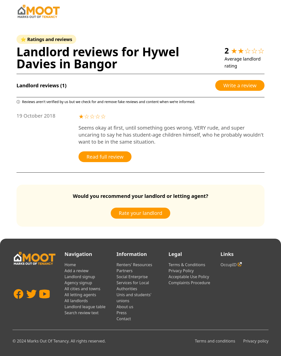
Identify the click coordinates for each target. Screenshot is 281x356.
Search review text (81, 312)
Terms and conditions (215, 341)
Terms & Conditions (186, 264)
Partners (124, 270)
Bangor (95, 64)
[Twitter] (32, 303)
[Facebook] (18, 303)
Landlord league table (85, 306)
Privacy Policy (181, 270)
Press (121, 312)
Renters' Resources (134, 264)
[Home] (38, 11)
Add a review (76, 270)
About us (124, 306)
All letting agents (80, 294)
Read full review (105, 156)
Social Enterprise (132, 276)
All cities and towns (82, 288)
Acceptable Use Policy (188, 276)
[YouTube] (44, 303)
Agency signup (78, 282)
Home (70, 264)
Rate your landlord (140, 213)
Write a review (239, 85)
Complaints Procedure (189, 282)
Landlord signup (79, 276)
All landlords (76, 300)
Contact (123, 318)
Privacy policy (255, 341)
